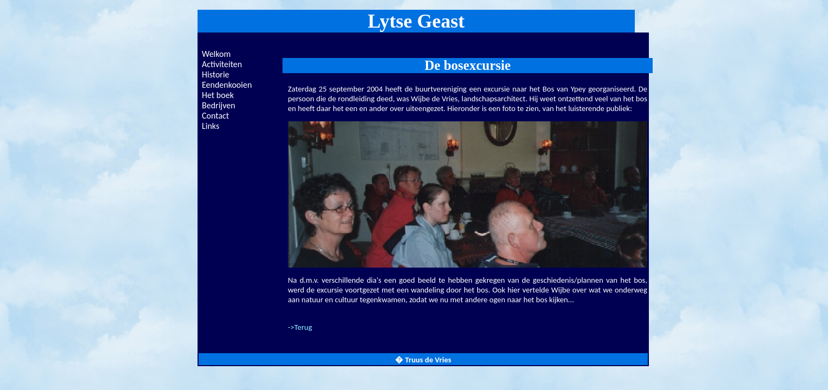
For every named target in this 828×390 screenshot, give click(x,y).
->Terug (300, 327)
